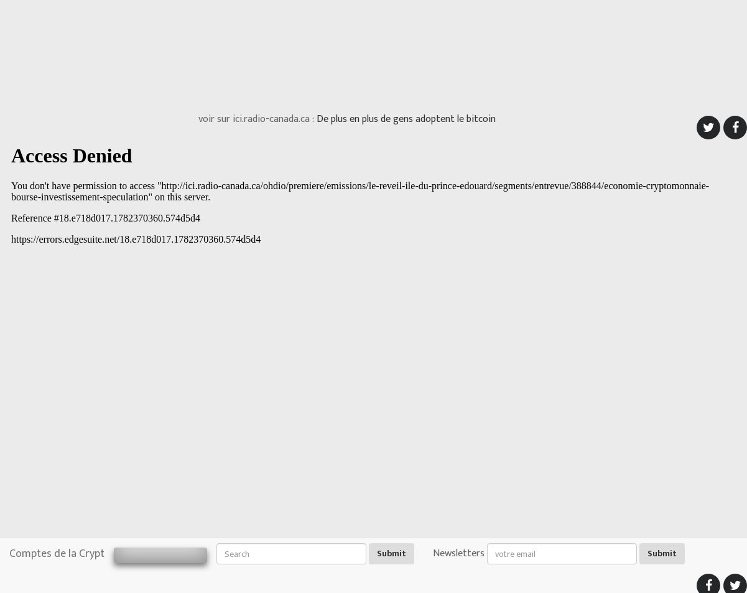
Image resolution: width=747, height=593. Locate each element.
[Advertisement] (373, 53)
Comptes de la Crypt (56, 553)
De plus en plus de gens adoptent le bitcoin (406, 119)
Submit (391, 553)
